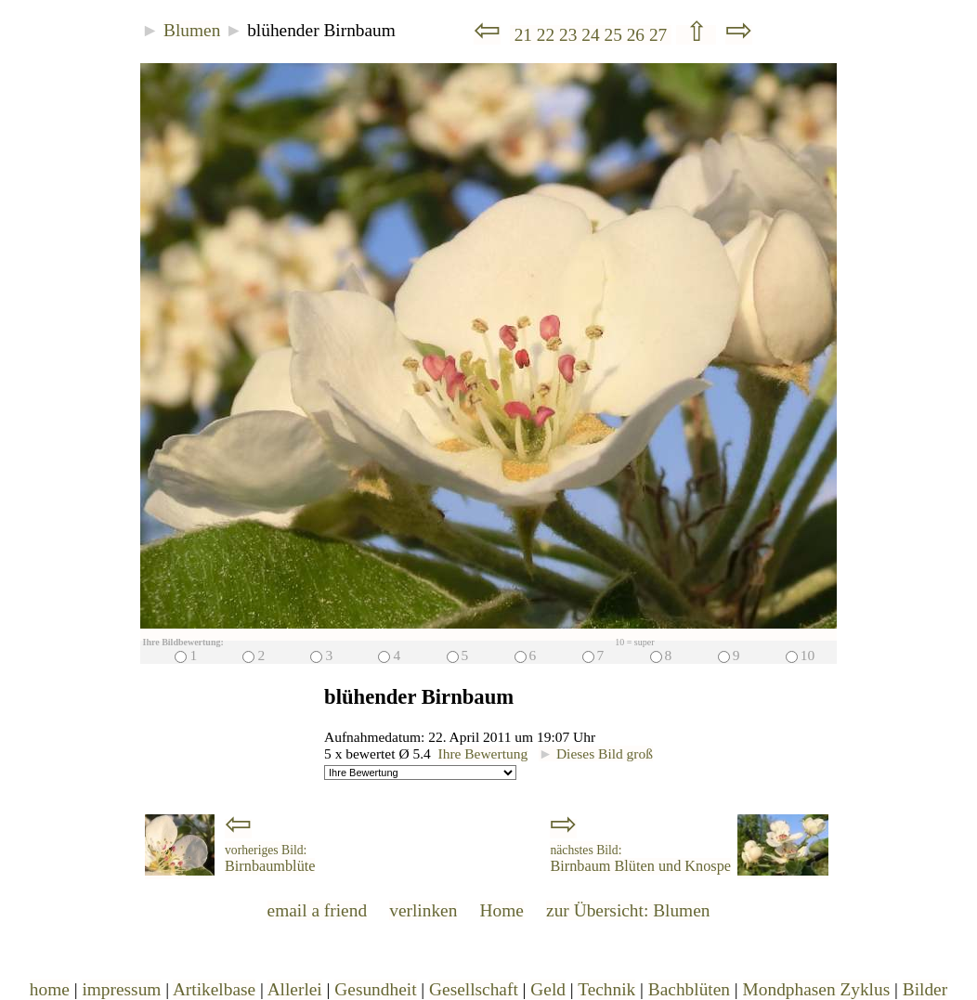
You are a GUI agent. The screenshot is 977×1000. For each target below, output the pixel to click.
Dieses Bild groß (596, 753)
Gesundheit (375, 989)
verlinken (423, 910)
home (50, 989)
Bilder (925, 989)
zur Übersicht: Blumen (628, 910)
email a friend (317, 910)
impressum (121, 989)
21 (523, 35)
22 (548, 35)
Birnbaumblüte (270, 859)
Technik (606, 989)
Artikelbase (214, 989)
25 (615, 35)
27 (660, 35)
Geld (548, 989)
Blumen (191, 30)
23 (570, 35)
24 (592, 35)
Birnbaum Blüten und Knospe (640, 859)
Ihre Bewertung (483, 753)
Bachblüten (689, 989)
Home (502, 910)
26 (638, 35)
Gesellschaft (473, 989)
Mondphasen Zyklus (817, 989)
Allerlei (294, 989)
